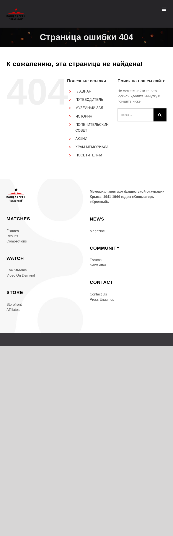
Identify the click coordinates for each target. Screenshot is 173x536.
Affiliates (13, 310)
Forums (95, 260)
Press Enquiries (102, 299)
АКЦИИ (81, 139)
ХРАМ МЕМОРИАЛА (92, 147)
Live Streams (17, 270)
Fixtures (13, 231)
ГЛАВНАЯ (83, 91)
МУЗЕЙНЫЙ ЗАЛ (89, 108)
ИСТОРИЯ (83, 116)
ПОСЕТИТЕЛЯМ (88, 155)
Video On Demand (21, 275)
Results (12, 236)
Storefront (14, 304)
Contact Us (98, 294)
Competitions (17, 241)
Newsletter (98, 265)
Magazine (97, 231)
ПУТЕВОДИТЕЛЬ (89, 99)
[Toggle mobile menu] (164, 9)
